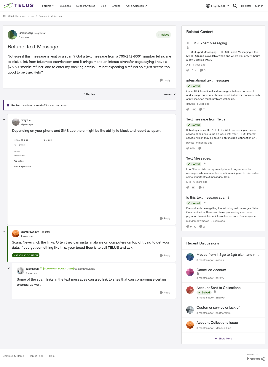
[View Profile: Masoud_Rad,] (190, 325)
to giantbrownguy (84, 268)
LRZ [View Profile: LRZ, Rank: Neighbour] (188, 181)
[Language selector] (217, 5)
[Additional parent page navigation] (32, 16)
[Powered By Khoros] (256, 358)
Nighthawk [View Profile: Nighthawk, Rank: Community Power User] (32, 268)
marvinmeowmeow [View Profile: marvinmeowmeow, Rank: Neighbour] (197, 220)
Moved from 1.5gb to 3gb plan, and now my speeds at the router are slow (228, 254)
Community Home (13, 355)
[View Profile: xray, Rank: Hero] (16, 122)
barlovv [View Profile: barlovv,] (220, 277)
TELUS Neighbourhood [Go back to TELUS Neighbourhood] (14, 16)
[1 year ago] (198, 64)
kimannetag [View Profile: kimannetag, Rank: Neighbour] (26, 32)
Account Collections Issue (217, 322)
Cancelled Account (211, 270)
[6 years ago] (199, 182)
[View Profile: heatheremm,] (190, 310)
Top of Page (37, 355)
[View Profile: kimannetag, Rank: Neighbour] (12, 34)
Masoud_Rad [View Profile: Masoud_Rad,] (223, 327)
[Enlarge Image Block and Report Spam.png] (33, 176)
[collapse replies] (4, 119)
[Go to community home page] (19, 6)
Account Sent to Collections (219, 288)
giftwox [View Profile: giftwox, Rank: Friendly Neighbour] (190, 103)
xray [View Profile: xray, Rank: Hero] (23, 120)
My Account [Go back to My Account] (57, 16)
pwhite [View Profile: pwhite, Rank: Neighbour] (190, 142)
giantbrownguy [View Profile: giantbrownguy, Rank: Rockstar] (30, 231)
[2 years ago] (217, 221)
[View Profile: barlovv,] (190, 272)
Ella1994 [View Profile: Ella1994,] (221, 297)
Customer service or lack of (218, 307)
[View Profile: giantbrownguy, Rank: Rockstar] (15, 233)
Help (52, 355)
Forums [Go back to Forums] (43, 16)
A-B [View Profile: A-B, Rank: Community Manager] (188, 64)
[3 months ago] (205, 260)
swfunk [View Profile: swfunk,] (220, 259)
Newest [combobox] (169, 94)
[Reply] (165, 80)
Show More (223, 338)
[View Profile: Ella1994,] (190, 290)
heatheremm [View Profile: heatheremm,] (223, 312)
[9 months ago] (203, 142)
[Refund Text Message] (27, 124)
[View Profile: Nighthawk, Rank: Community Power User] (20, 270)
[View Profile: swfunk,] (190, 257)
